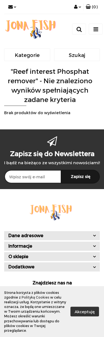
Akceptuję (85, 311)
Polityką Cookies (35, 297)
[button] (91, 7)
